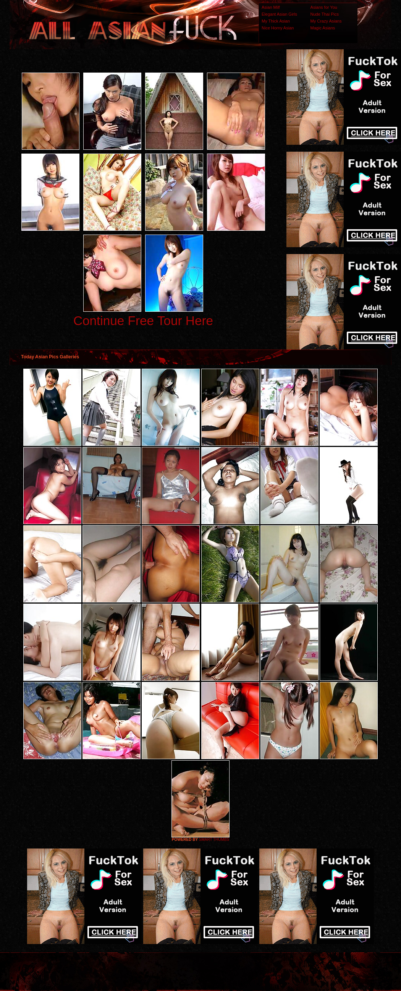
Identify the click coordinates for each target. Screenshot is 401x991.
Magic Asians (322, 28)
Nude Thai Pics (324, 14)
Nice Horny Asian (278, 28)
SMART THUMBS (214, 839)
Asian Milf (271, 7)
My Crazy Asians (326, 21)
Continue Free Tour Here (143, 321)
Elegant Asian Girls (279, 14)
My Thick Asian (276, 21)
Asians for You (323, 7)
